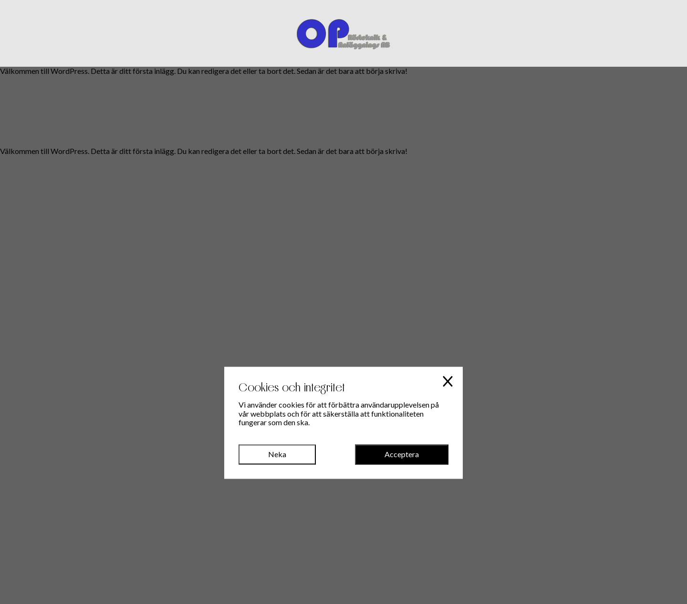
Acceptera (402, 454)
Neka (277, 454)
